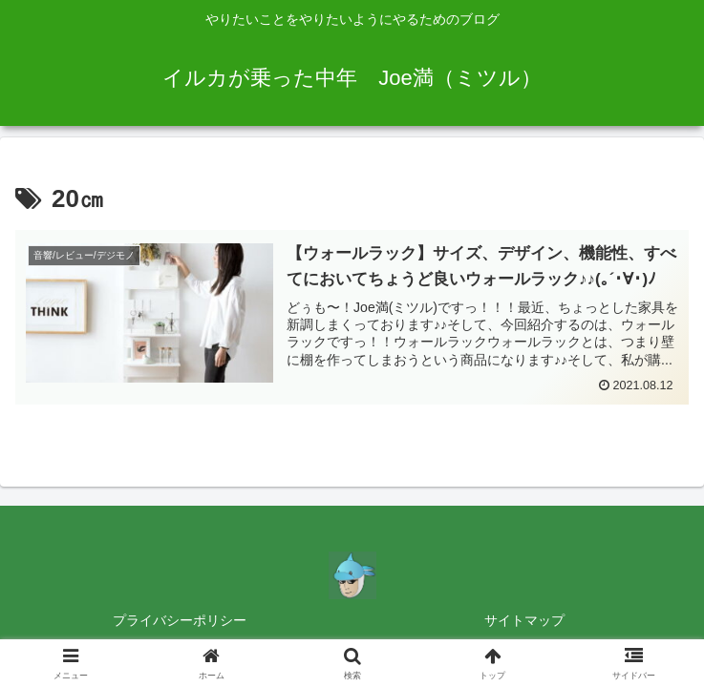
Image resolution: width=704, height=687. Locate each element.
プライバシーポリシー (179, 620)
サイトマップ (524, 620)
